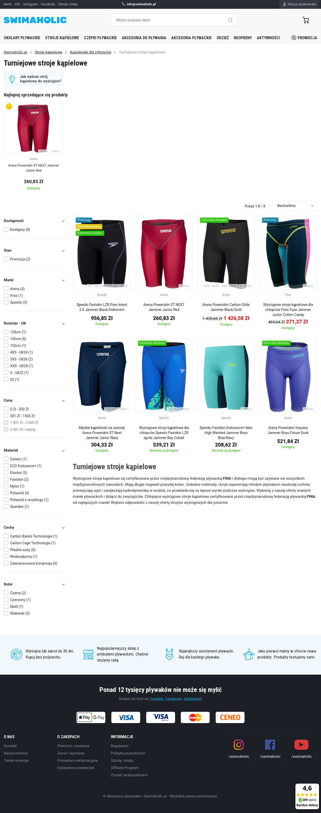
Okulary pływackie (22, 37)
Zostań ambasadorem (129, 775)
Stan (34, 250)
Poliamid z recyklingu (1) (29, 500)
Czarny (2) (18, 593)
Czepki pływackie (100, 37)
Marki (34, 280)
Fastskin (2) (19, 479)
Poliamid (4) (19, 493)
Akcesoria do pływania (144, 37)
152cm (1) (18, 346)
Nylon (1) (17, 486)
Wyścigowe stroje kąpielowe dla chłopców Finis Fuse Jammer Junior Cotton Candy (288, 310)
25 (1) (15, 379)
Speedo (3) (18, 302)
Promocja (304, 37)
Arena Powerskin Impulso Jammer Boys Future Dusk (288, 430)
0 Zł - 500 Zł (19, 409)
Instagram (192, 698)
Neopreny (243, 37)
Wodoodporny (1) (23, 557)
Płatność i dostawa (73, 746)
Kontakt (10, 746)
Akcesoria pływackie (191, 37)
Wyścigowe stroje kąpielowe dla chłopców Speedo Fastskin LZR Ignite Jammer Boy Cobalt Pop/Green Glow (164, 433)
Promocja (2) (20, 259)
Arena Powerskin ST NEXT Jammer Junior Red (163, 307)
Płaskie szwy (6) (23, 550)
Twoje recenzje (16, 760)
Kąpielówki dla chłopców (90, 52)
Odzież (223, 37)
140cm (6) (18, 339)
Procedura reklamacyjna (77, 760)
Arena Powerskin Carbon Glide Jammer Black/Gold (226, 307)
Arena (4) (17, 289)
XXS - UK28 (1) (21, 366)
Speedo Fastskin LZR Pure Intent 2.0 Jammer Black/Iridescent (101, 307)
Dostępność (34, 221)
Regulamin (120, 746)
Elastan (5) (18, 473)
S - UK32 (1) (19, 373)
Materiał (34, 450)
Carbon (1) (18, 459)
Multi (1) (16, 607)
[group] (33, 147)
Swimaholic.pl (15, 52)
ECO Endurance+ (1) (26, 466)
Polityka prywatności (128, 753)
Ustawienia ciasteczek (75, 768)
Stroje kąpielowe (62, 37)
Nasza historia (16, 753)
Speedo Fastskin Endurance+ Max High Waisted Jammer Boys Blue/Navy (226, 433)
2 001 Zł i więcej (22, 429)
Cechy (34, 527)
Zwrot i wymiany (70, 753)
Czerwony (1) (20, 600)
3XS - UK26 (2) (21, 359)
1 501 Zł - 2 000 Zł (24, 423)
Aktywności (268, 37)
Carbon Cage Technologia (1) (33, 543)
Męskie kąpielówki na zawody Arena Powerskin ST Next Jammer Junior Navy (102, 433)
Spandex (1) (19, 507)
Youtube (156, 698)
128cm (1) (18, 332)
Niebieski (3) (20, 613)
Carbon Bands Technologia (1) (33, 536)
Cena (34, 400)
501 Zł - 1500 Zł (22, 416)
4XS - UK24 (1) (21, 352)
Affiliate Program (125, 768)
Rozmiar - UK (34, 323)
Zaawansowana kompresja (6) (33, 563)
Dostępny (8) (20, 230)
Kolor (34, 584)
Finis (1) (16, 296)
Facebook (173, 698)
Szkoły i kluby (122, 760)
